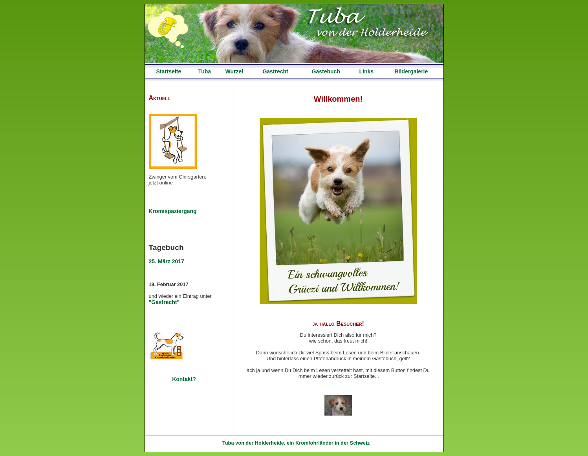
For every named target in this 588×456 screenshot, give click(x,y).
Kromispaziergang (173, 211)
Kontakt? (184, 379)
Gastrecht (275, 71)
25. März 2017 (166, 261)
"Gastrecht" (164, 302)
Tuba (204, 71)
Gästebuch (326, 71)
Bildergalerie (411, 71)
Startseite (168, 71)
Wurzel (234, 71)
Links (366, 71)
